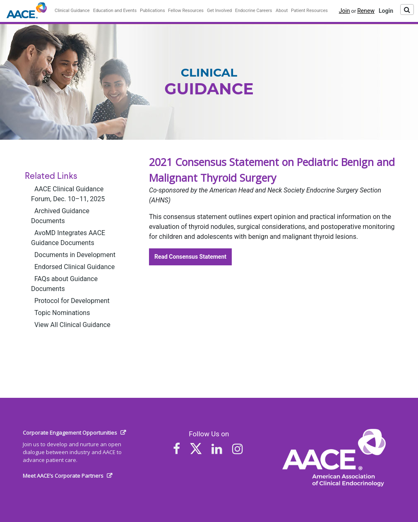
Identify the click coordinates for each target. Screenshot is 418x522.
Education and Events (115, 10)
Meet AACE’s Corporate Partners (63, 475)
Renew (366, 10)
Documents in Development (74, 255)
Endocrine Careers (253, 10)
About (282, 10)
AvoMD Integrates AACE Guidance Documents (68, 238)
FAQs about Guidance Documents (64, 284)
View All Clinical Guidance (72, 325)
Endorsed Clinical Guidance (74, 267)
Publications (152, 10)
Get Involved (219, 10)
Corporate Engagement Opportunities (70, 432)
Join (344, 10)
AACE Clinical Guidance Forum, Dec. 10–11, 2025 (68, 194)
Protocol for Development (72, 301)
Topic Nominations (62, 313)
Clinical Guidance (72, 10)
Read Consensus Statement (190, 256)
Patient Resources (309, 10)
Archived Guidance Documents (60, 216)
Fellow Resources (186, 10)
